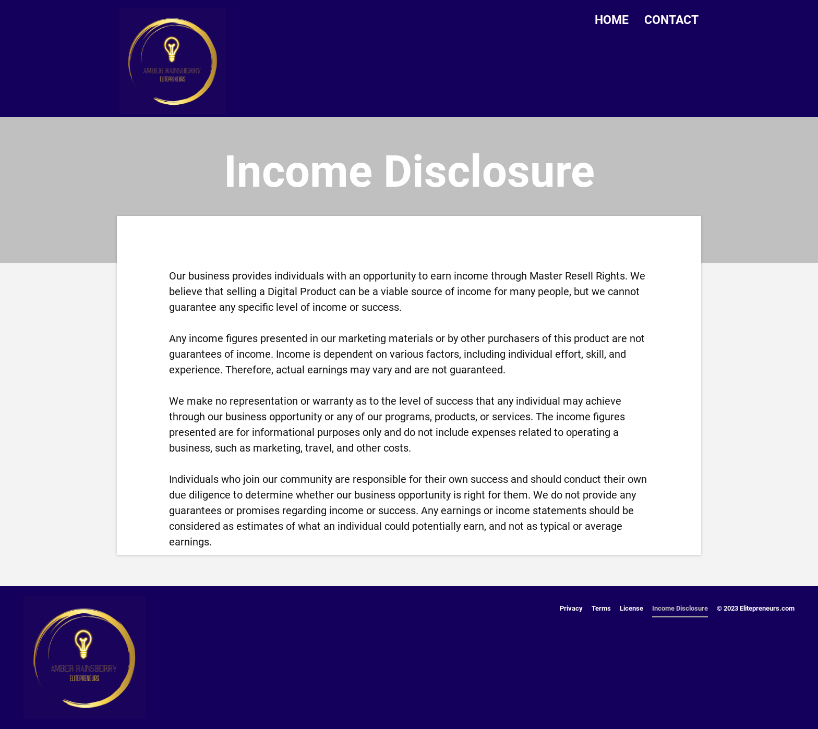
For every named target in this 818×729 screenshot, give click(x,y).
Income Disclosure (680, 608)
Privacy (571, 608)
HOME (612, 20)
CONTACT (671, 20)
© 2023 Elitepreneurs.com (756, 608)
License (631, 608)
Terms (601, 608)
